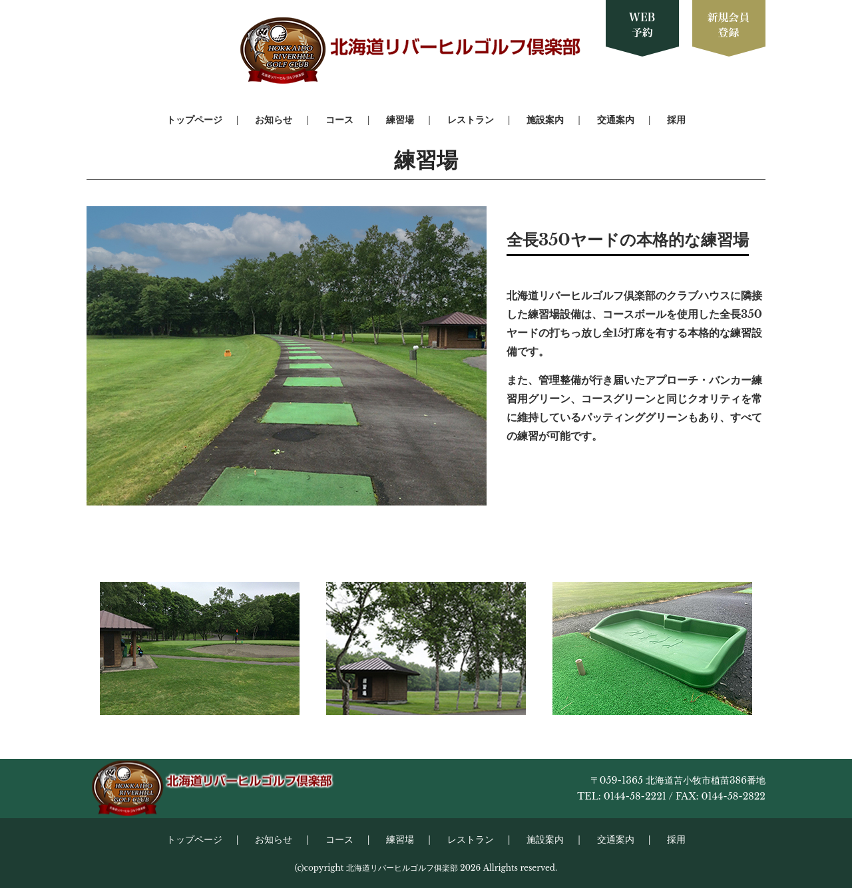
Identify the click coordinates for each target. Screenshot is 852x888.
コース (339, 119)
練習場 (400, 119)
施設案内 (545, 119)
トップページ (194, 119)
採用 (676, 119)
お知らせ (273, 119)
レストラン (470, 119)
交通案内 (615, 119)
